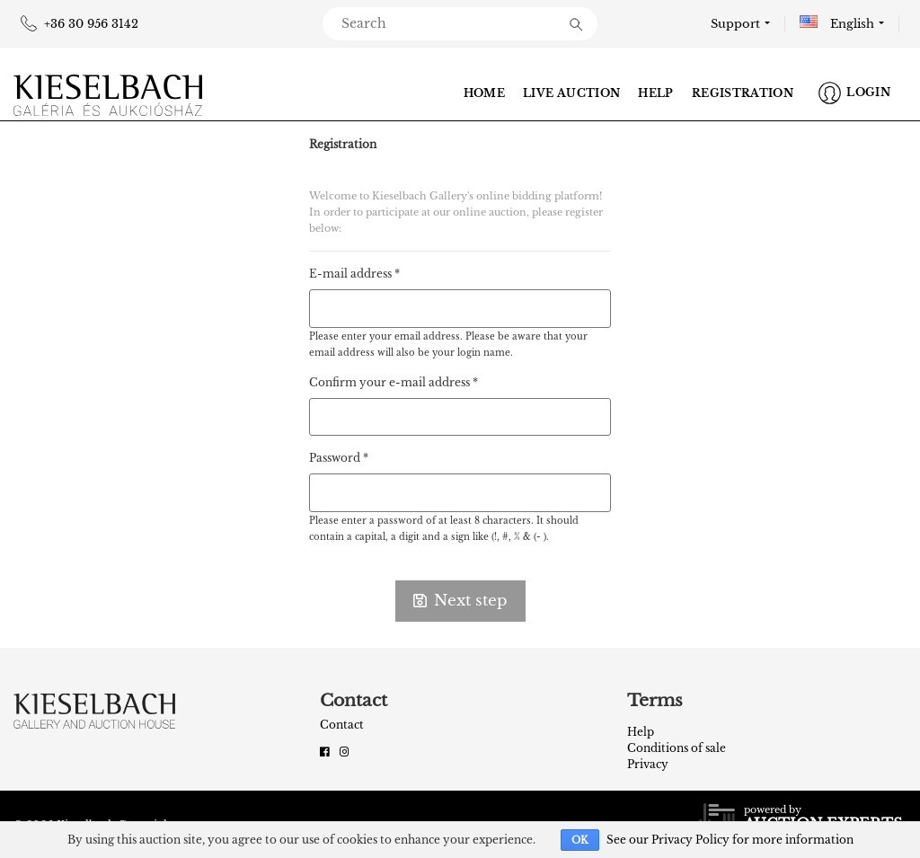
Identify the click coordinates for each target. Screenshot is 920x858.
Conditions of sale (676, 748)
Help (655, 93)
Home (484, 93)
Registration (742, 93)
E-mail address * (354, 273)
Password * (338, 457)
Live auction (571, 93)
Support (735, 23)
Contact (342, 724)
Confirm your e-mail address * (393, 382)
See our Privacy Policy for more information (730, 839)
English (837, 23)
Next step (460, 600)
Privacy (647, 764)
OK (579, 840)
